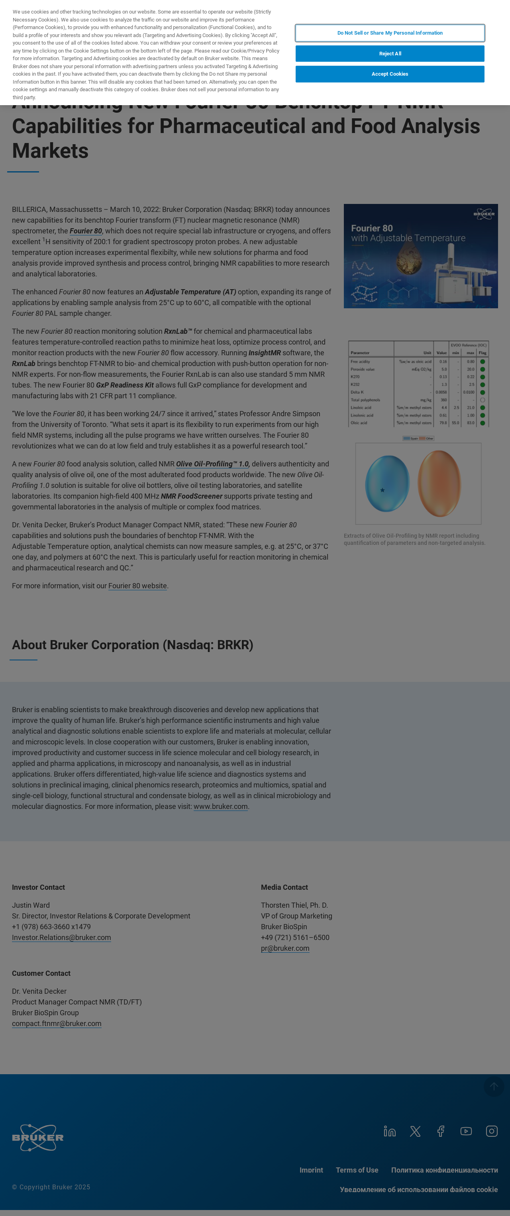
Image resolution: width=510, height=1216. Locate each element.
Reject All (390, 54)
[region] (255, 52)
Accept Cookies (390, 74)
